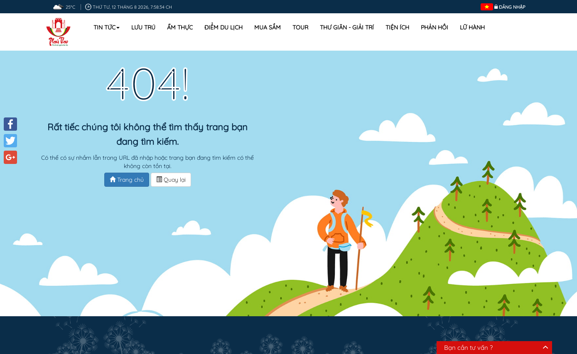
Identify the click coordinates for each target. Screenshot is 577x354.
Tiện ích (397, 27)
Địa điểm (233, 328)
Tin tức (106, 27)
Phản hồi (434, 27)
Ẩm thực (180, 27)
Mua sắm (267, 27)
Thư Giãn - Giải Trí (347, 27)
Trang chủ (127, 179)
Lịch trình (315, 328)
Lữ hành (472, 27)
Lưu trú (143, 27)
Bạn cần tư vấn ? (468, 348)
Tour (300, 27)
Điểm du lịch (223, 27)
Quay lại (171, 179)
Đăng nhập (512, 7)
